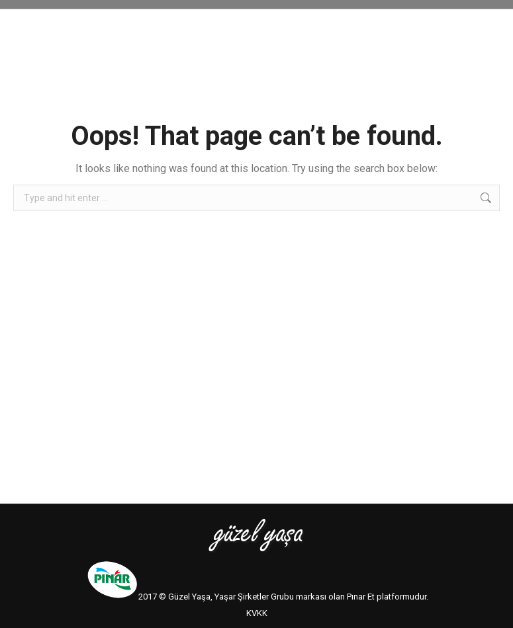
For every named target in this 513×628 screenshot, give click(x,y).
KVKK (256, 613)
